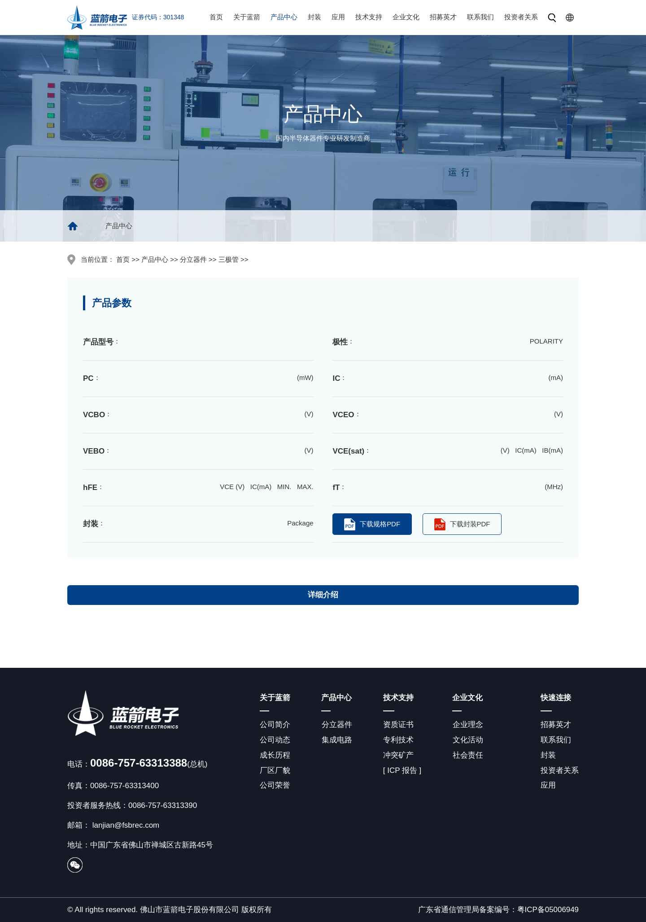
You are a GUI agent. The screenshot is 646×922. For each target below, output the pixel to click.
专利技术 (398, 740)
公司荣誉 (275, 785)
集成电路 (336, 740)
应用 (338, 17)
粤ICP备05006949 (548, 909)
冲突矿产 (398, 755)
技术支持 (368, 17)
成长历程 (275, 755)
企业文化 (406, 17)
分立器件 (336, 724)
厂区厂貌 (275, 770)
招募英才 (443, 17)
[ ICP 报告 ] (402, 770)
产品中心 (284, 17)
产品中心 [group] (118, 225)
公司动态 (275, 740)
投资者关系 (521, 17)
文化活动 (467, 740)
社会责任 (467, 755)
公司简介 (275, 724)
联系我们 (480, 17)
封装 (314, 17)
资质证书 (398, 724)
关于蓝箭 (246, 17)
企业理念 (467, 724)
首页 (216, 17)
